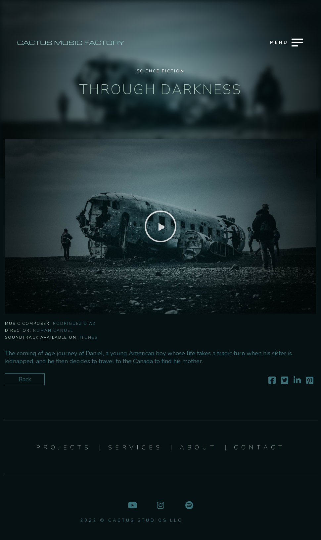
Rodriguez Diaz (74, 323)
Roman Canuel (53, 330)
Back (25, 379)
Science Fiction (160, 71)
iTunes (89, 337)
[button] (160, 226)
